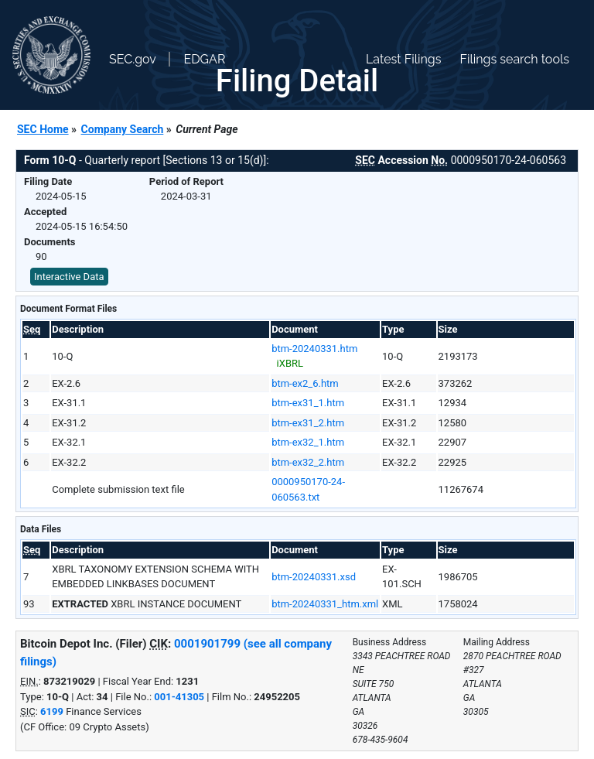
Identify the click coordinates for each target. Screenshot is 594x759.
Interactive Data (69, 276)
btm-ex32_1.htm (307, 442)
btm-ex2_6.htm (305, 383)
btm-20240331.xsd (313, 577)
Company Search (122, 129)
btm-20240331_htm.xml (324, 604)
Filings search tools (514, 59)
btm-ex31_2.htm (307, 423)
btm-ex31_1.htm (307, 403)
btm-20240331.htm (314, 348)
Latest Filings (403, 59)
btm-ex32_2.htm (307, 462)
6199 (51, 711)
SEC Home (43, 129)
